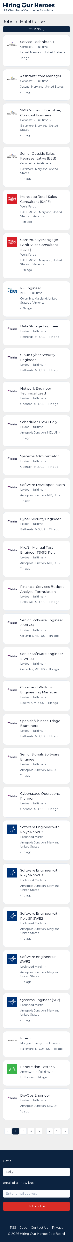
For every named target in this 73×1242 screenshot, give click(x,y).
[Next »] (65, 1131)
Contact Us (39, 1227)
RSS (13, 1227)
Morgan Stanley (31, 1043)
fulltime (38, 331)
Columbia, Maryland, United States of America (38, 300)
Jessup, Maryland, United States (41, 86)
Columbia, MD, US (32, 636)
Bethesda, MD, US (32, 337)
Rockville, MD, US (32, 703)
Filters (36, 29)
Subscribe (36, 1206)
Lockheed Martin (31, 837)
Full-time (42, 47)
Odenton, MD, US (32, 404)
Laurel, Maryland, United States (41, 52)
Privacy (57, 1227)
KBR (23, 293)
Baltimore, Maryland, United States (39, 127)
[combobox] (36, 1172)
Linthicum (27, 1077)
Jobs (23, 1227)
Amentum (27, 1071)
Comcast (26, 47)
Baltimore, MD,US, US (35, 1049)
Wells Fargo (28, 206)
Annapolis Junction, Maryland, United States (40, 844)
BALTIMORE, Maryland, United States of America (41, 214)
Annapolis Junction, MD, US (38, 432)
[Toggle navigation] (66, 7)
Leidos (24, 331)
